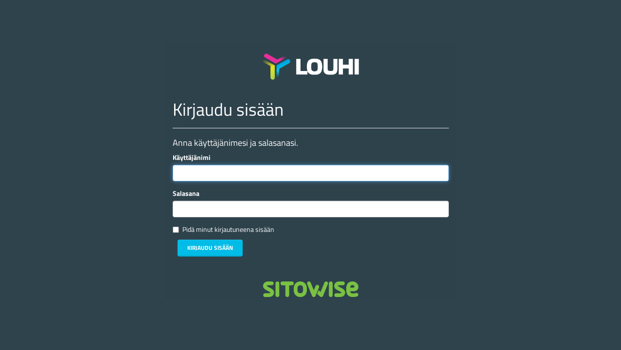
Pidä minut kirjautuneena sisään (228, 229)
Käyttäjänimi (192, 157)
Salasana (186, 193)
